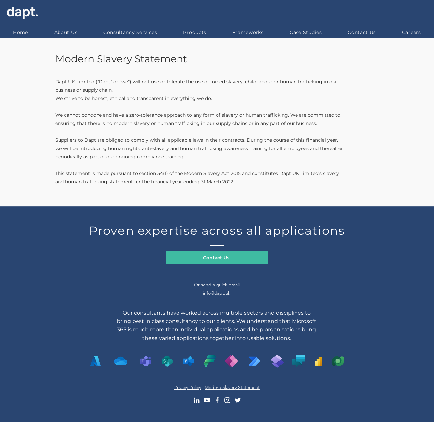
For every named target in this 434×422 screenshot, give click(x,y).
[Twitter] (238, 400)
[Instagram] (227, 400)
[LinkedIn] (197, 400)
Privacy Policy (187, 387)
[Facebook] (217, 400)
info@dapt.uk (216, 293)
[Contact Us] (217, 257)
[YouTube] (207, 400)
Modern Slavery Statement (121, 59)
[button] (131, 32)
